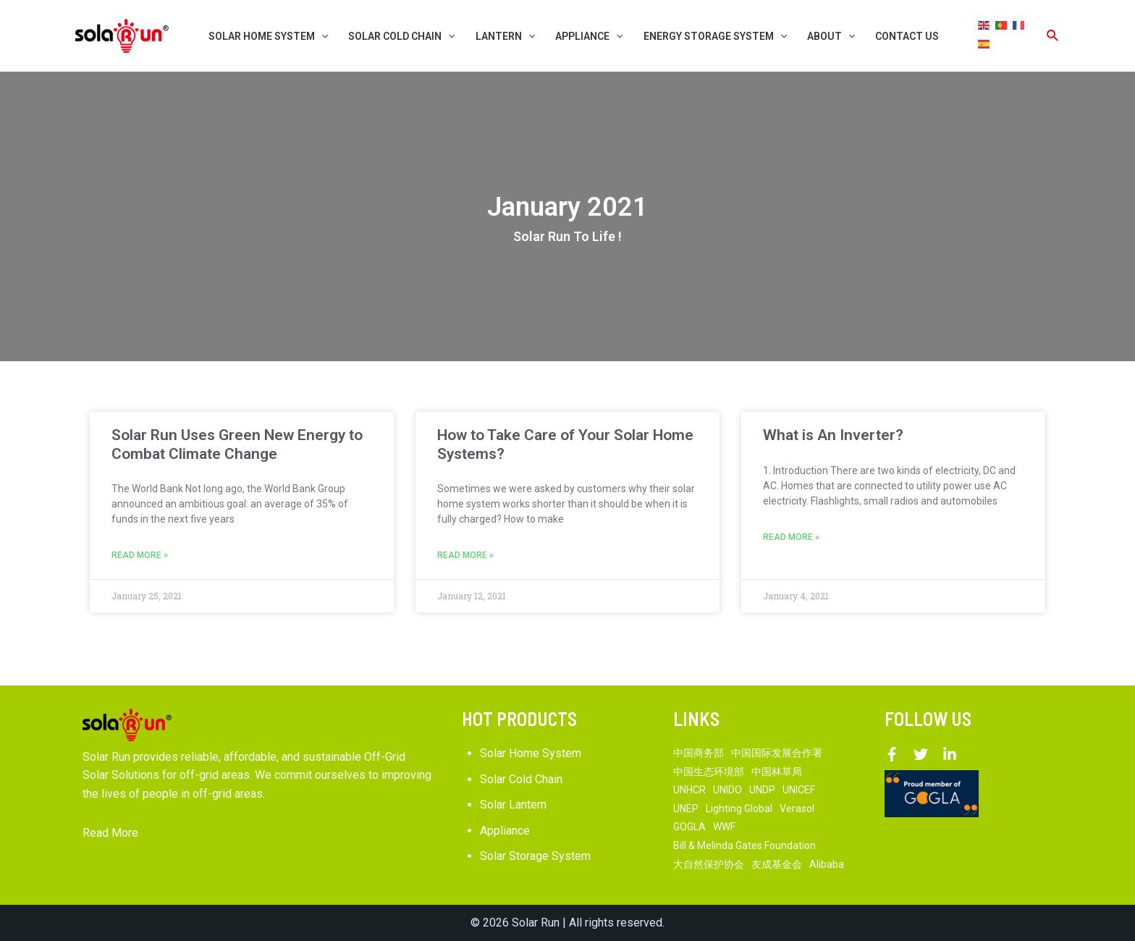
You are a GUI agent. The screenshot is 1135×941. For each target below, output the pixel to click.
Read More (110, 833)
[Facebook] (892, 754)
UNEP (686, 808)
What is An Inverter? (833, 435)
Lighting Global (739, 808)
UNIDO (727, 790)
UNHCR (689, 790)
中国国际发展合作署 (776, 753)
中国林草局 (776, 771)
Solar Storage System (535, 857)
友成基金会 (776, 864)
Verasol (797, 808)
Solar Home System (530, 753)
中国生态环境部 (708, 771)
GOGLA (689, 827)
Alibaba (826, 864)
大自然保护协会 (708, 864)
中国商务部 (698, 753)
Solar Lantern (513, 804)
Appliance (505, 830)
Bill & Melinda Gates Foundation (744, 845)
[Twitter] (921, 754)
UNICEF (798, 790)
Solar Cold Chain (521, 779)
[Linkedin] (949, 754)
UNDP (762, 790)
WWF (724, 827)
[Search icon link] (1053, 36)
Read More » (139, 555)
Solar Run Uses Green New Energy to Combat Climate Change (237, 444)
